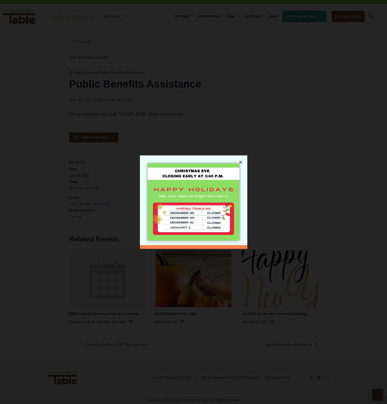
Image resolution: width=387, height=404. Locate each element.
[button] (240, 160)
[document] (193, 202)
